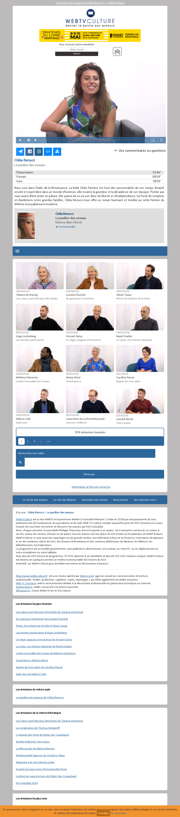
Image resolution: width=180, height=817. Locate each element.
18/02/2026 (72, 373)
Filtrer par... (90, 474)
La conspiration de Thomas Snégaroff (38, 727)
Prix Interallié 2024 (27, 783)
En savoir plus (118, 813)
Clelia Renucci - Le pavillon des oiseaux (50, 512)
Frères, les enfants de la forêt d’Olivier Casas (41, 625)
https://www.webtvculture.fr (32, 576)
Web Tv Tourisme (26, 583)
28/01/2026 (72, 415)
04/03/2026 (123, 332)
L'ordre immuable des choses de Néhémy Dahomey (46, 653)
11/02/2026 (122, 373)
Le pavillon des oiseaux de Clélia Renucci (80, 3)
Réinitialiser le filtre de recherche (91, 486)
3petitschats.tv (24, 586)
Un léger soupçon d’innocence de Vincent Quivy (44, 639)
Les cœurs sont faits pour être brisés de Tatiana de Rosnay (49, 612)
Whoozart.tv (23, 590)
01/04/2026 (72, 291)
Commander (66, 227)
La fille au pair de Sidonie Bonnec (35, 748)
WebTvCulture (116, 3)
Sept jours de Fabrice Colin (31, 674)
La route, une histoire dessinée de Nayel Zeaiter (44, 646)
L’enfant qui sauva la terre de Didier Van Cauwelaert (46, 776)
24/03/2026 (122, 291)
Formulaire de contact (94, 499)
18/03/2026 (22, 332)
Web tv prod (87, 576)
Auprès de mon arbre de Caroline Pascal (39, 667)
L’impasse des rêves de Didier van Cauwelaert (42, 734)
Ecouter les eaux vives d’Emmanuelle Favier (41, 769)
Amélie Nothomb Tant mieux (33, 741)
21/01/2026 (122, 415)
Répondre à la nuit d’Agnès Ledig (35, 762)
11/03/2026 (72, 332)
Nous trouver (120, 499)
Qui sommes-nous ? (145, 499)
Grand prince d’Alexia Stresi (32, 660)
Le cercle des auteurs (35, 499)
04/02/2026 (22, 415)
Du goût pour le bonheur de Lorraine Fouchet (42, 618)
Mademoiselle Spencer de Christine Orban (40, 755)
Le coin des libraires (64, 499)
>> (48, 441)
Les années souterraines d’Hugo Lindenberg (41, 632)
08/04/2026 (22, 291)
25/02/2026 (22, 373)
